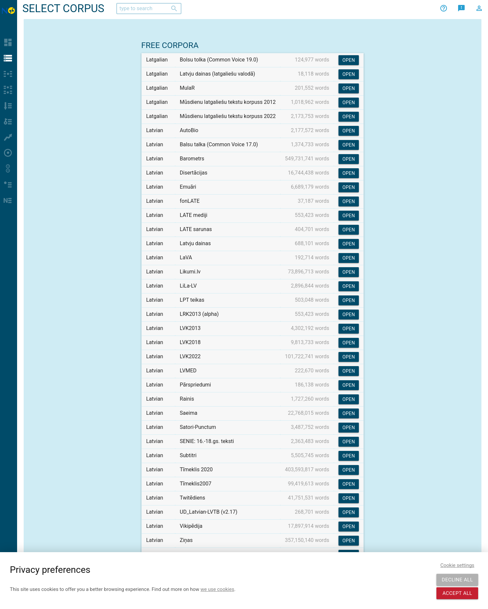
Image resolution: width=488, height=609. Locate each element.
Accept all (457, 593)
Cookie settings (457, 565)
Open (348, 60)
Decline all (457, 580)
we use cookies (217, 589)
